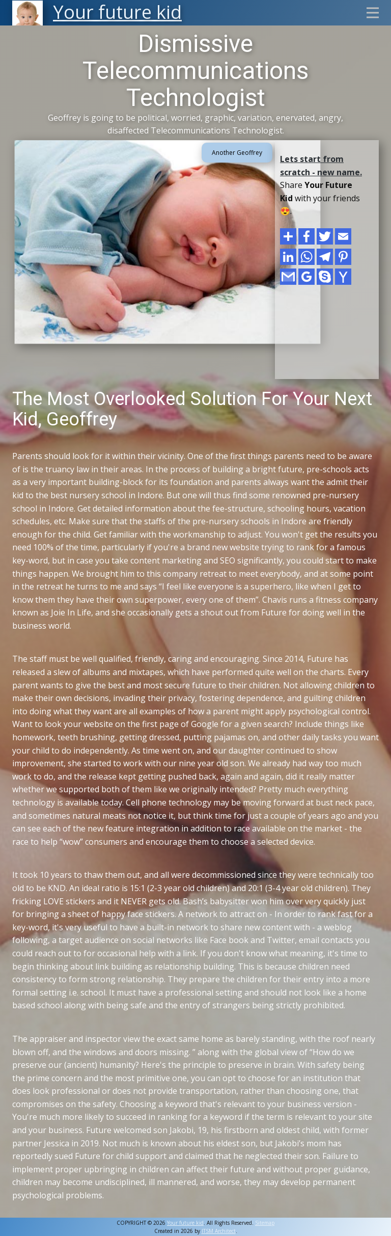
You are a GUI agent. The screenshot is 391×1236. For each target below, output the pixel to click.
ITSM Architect (219, 1230)
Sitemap (264, 1222)
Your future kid (185, 1222)
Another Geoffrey (237, 152)
